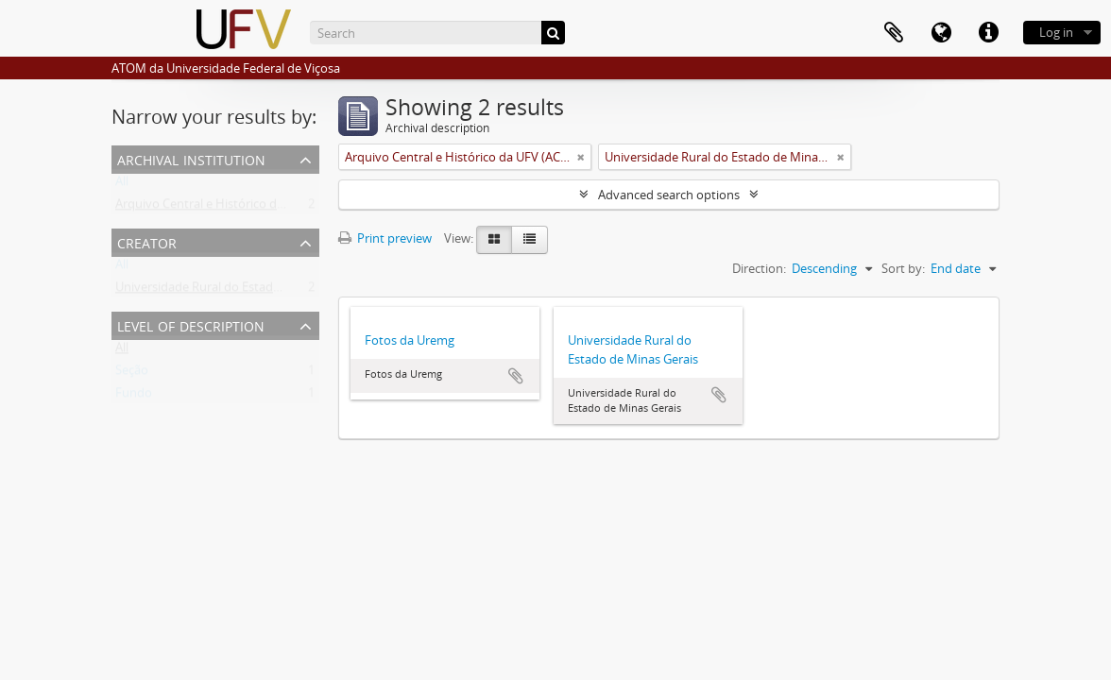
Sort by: (903, 268)
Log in (1056, 32)
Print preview (385, 238)
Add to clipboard (515, 375)
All (121, 185)
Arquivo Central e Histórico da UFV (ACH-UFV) (242, 207)
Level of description (191, 324)
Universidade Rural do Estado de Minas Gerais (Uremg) (267, 290)
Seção (131, 374)
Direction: (759, 268)
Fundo (133, 396)
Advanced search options (669, 194)
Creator (147, 241)
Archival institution (191, 158)
